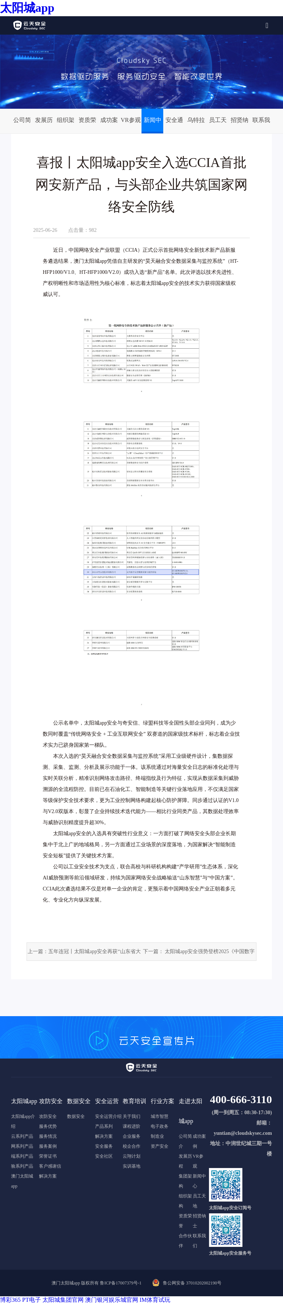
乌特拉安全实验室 (196, 124)
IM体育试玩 (155, 1300)
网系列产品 (22, 1146)
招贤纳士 (239, 124)
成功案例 (109, 124)
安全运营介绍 (108, 1116)
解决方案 (48, 1176)
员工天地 (218, 124)
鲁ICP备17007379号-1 (121, 1283)
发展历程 (44, 124)
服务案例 (48, 1146)
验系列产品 (22, 1166)
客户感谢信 (50, 1166)
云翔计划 (131, 1156)
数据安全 (76, 1116)
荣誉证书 (48, 1156)
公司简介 (22, 124)
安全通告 (174, 124)
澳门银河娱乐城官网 (111, 1300)
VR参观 (130, 120)
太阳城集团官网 (63, 1300)
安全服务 (104, 1146)
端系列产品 (22, 1156)
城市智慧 (159, 1116)
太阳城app (27, 7)
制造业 (157, 1136)
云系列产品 (22, 1136)
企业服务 (131, 1136)
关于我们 (131, 1116)
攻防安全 (48, 1116)
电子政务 (159, 1126)
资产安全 (159, 1146)
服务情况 (48, 1136)
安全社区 (104, 1156)
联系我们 (261, 124)
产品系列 (104, 1126)
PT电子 (31, 1300)
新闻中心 (152, 124)
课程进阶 (131, 1126)
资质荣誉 (87, 124)
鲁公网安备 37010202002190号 (192, 1283)
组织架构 (65, 124)
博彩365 (10, 1300)
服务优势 (48, 1126)
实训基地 (131, 1166)
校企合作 (131, 1146)
